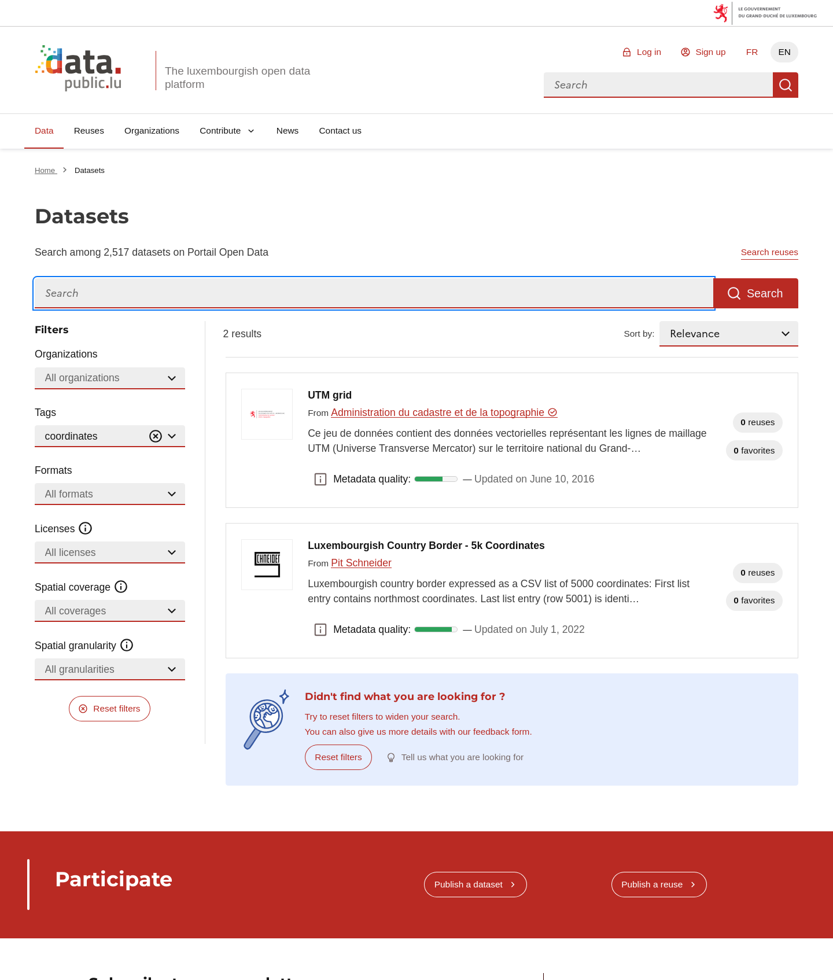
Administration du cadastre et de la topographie (444, 412)
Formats (53, 470)
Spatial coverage (81, 587)
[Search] (374, 293)
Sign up (710, 52)
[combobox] (658, 85)
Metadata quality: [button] (320, 479)
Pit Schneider (361, 563)
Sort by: (639, 333)
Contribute (220, 130)
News (287, 130)
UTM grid (330, 395)
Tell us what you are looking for (462, 757)
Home (46, 170)
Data (44, 130)
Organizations (151, 130)
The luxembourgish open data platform (237, 77)
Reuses (89, 130)
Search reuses (769, 252)
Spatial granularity (84, 645)
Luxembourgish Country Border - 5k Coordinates (426, 545)
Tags (45, 412)
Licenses (64, 529)
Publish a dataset (468, 884)
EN (784, 52)
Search (785, 85)
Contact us (340, 130)
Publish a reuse (652, 884)
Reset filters (116, 708)
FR (752, 52)
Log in (649, 52)
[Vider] (155, 436)
